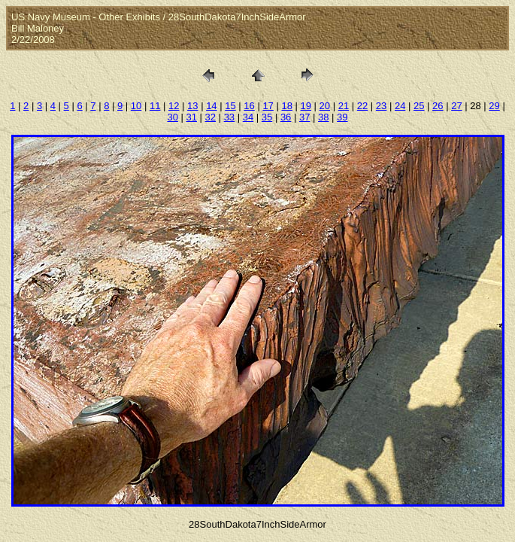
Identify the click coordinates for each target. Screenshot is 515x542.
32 (210, 117)
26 (437, 105)
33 (229, 117)
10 (136, 105)
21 (343, 105)
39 (342, 117)
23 (381, 105)
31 (191, 117)
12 (173, 105)
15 (230, 105)
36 (285, 117)
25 (419, 105)
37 (304, 117)
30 (172, 117)
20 (325, 105)
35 (267, 117)
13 (192, 105)
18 (286, 105)
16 (249, 105)
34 (248, 117)
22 (362, 105)
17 (267, 105)
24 (400, 105)
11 (155, 105)
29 (494, 105)
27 (456, 105)
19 (306, 105)
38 (323, 117)
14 (211, 105)
